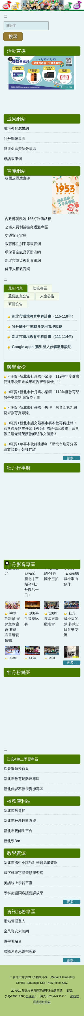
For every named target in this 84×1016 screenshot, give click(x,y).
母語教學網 (13, 159)
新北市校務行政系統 (20, 821)
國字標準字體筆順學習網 (23, 873)
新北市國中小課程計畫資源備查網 (31, 863)
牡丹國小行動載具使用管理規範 (37, 326)
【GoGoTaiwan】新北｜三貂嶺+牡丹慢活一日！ (32, 583)
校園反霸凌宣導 (17, 178)
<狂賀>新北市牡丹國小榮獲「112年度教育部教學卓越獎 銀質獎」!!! (41, 394)
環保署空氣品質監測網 (23, 252)
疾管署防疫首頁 (16, 769)
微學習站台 (13, 941)
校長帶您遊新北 (12, 569)
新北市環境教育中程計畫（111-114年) (42, 337)
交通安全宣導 (15, 235)
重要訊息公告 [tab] (19, 296)
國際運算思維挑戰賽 (20, 951)
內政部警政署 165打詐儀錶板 (28, 219)
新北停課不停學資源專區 (23, 789)
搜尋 (13, 36)
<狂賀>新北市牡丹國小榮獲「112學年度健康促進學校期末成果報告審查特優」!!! (41, 379)
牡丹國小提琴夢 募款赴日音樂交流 (71, 625)
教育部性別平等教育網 (23, 244)
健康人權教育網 (17, 269)
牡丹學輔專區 (14, 138)
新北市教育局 (14, 810)
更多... (72, 458)
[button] (7, 563)
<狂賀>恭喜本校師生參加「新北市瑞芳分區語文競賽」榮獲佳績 (40, 446)
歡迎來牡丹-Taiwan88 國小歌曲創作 (71, 575)
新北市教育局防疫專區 (22, 779)
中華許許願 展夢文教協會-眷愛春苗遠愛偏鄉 (12, 628)
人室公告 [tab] (47, 296)
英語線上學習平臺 (18, 883)
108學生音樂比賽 (31, 620)
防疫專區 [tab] (40, 288)
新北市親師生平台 (18, 831)
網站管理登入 (14, 921)
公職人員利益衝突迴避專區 (26, 227)
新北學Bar (12, 841)
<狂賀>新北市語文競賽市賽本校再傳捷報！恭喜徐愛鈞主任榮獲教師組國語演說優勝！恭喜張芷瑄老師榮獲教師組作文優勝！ (41, 428)
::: (5, 16)
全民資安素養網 (16, 931)
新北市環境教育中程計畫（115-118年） (43, 316)
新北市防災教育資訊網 (23, 260)
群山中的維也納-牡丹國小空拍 (51, 572)
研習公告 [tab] (15, 304)
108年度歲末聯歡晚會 (51, 620)
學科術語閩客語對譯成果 (23, 893)
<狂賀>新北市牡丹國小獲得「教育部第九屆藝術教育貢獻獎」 (40, 410)
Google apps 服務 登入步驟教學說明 (41, 347)
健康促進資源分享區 (20, 149)
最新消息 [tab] (15, 288)
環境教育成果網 (16, 128)
